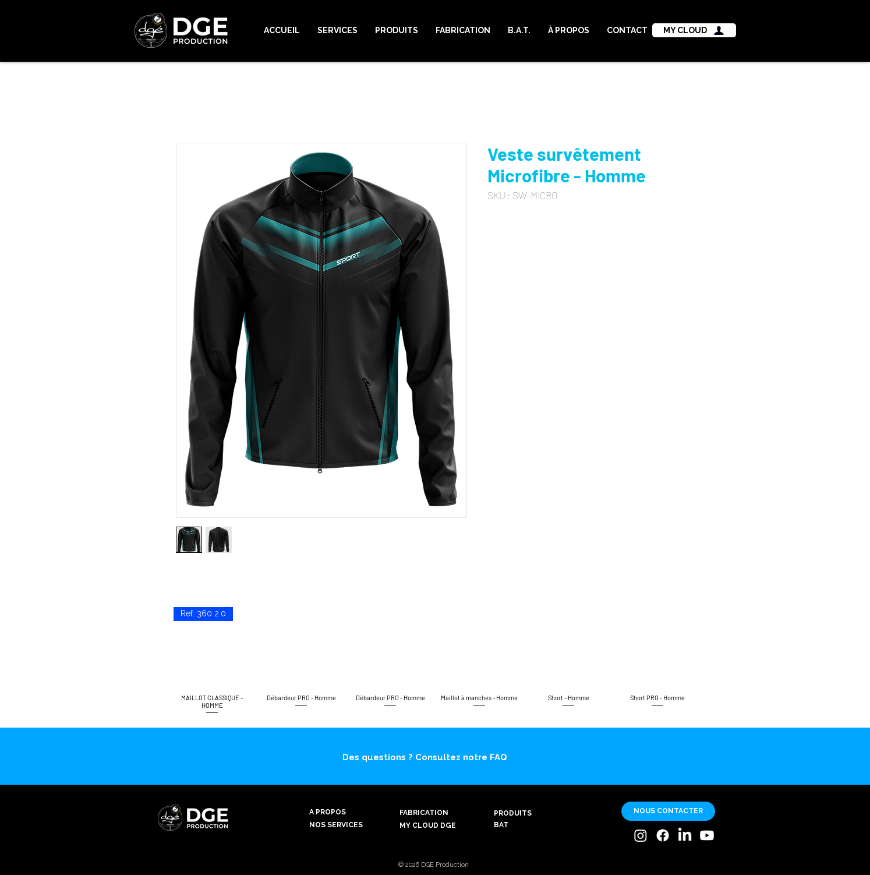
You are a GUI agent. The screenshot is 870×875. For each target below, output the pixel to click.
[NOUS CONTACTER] (668, 811)
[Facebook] (663, 835)
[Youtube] (707, 835)
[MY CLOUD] (694, 30)
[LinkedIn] (685, 835)
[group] (435, 661)
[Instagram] (640, 835)
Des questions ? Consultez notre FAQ (424, 757)
